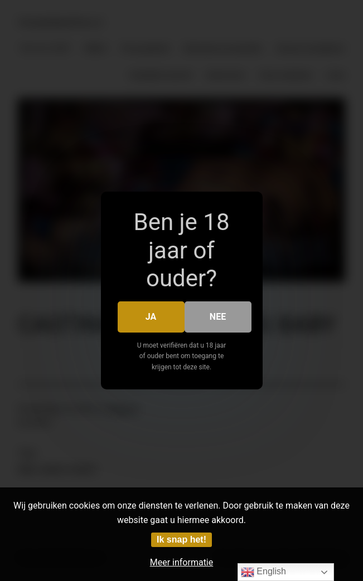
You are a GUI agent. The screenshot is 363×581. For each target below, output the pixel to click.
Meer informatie (182, 562)
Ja (151, 316)
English (263, 572)
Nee (218, 316)
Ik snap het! (181, 539)
